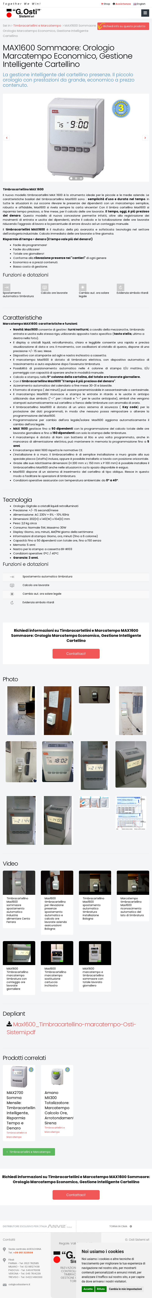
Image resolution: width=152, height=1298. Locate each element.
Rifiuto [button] (101, 1289)
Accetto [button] (88, 1289)
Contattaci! (76, 653)
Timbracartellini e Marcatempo (29, 1152)
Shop (105, 4)
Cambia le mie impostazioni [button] (125, 1289)
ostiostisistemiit (19, 1284)
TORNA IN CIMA (120, 1226)
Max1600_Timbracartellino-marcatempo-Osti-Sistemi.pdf (71, 1028)
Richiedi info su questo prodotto (124, 26)
